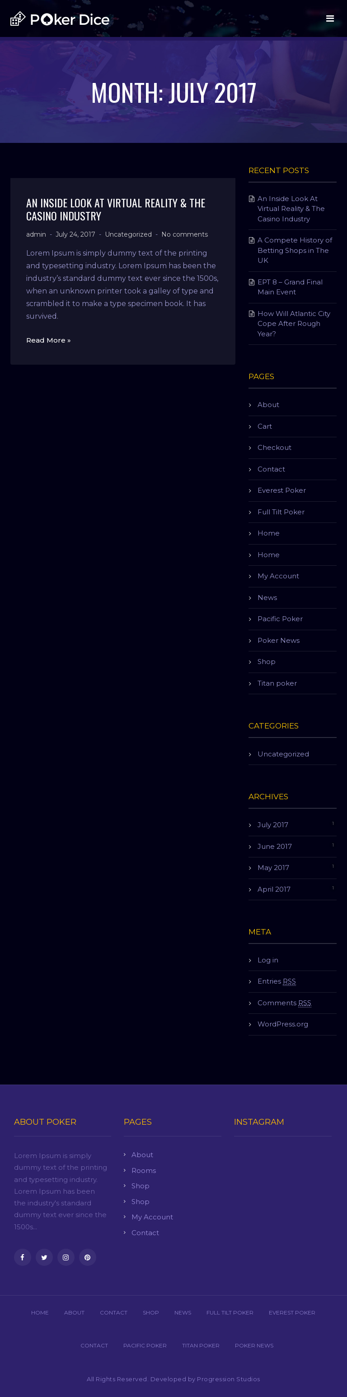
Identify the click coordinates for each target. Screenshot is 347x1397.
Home (269, 533)
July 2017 (273, 824)
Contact (271, 469)
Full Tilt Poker (281, 512)
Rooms (143, 1170)
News (267, 597)
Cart (265, 426)
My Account (278, 576)
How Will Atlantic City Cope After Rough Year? (294, 323)
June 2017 (275, 846)
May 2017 (273, 867)
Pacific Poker (280, 618)
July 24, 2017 (75, 234)
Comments (284, 1003)
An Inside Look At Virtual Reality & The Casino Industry (115, 209)
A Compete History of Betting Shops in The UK (295, 250)
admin (36, 234)
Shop (267, 661)
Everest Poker (282, 490)
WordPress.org (283, 1024)
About (268, 404)
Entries (277, 981)
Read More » (48, 340)
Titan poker (277, 683)
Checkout (274, 447)
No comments (184, 234)
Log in (268, 960)
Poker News (279, 640)
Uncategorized (128, 234)
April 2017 (274, 889)
